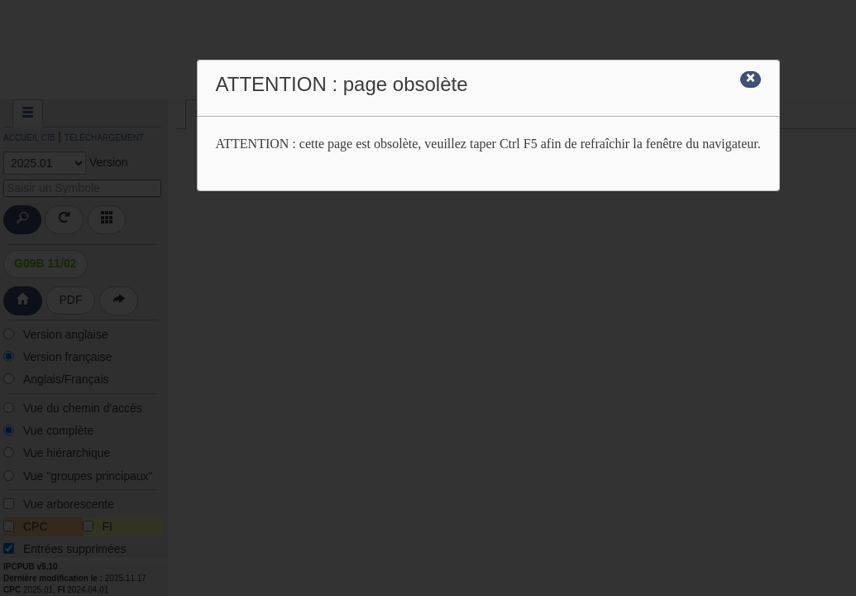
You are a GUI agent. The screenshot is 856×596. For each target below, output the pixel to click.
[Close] (750, 79)
